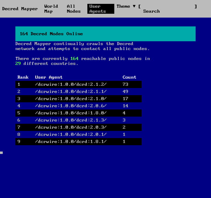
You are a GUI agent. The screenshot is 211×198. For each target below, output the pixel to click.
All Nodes (74, 9)
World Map (51, 9)
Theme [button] (124, 6)
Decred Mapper (20, 8)
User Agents (98, 9)
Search (151, 11)
